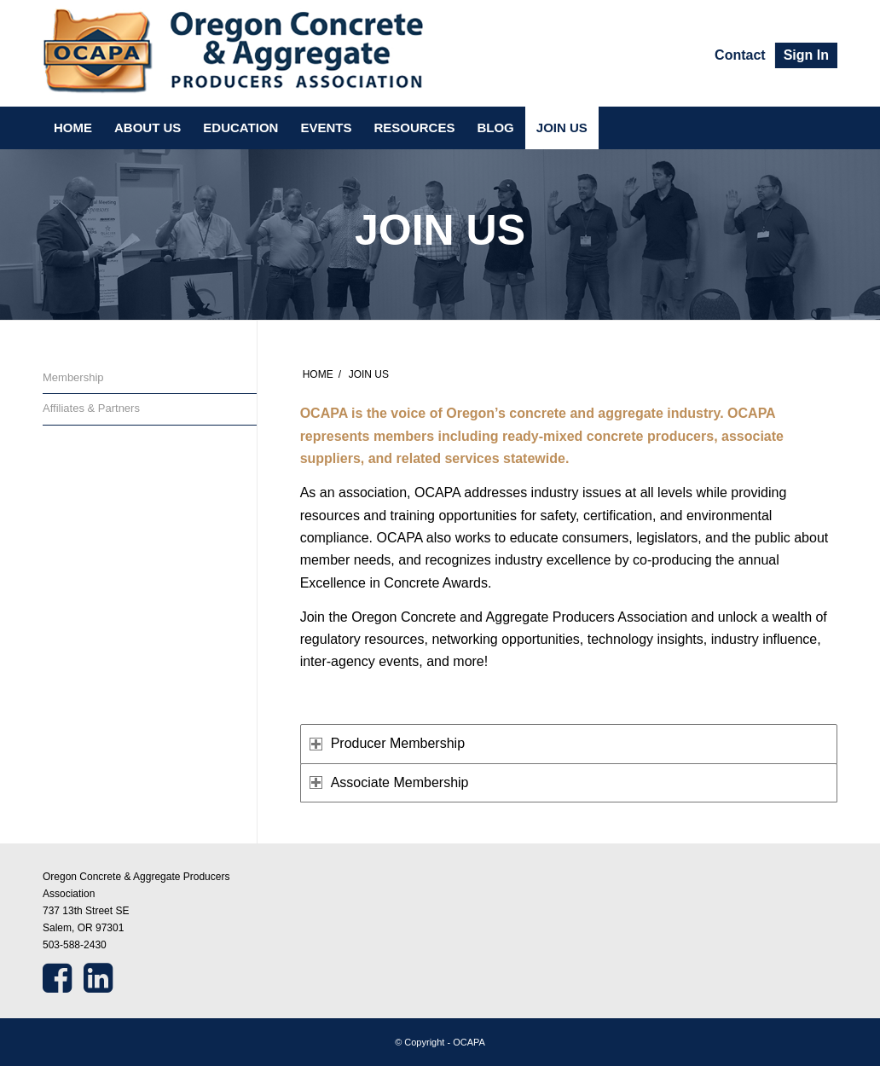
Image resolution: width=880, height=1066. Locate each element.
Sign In (806, 55)
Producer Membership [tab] (387, 743)
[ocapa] (234, 53)
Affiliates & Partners (91, 408)
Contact (740, 55)
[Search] (826, 128)
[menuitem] (740, 55)
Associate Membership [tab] (389, 782)
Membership (73, 377)
